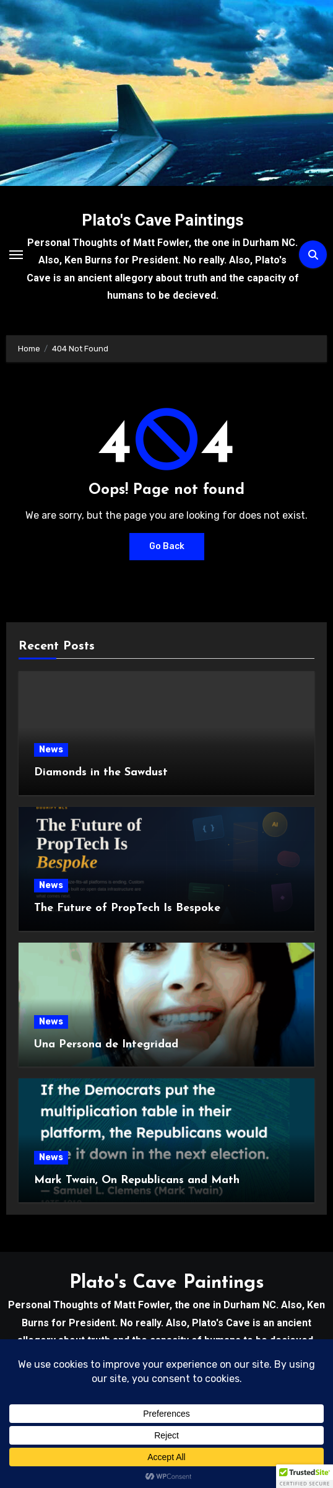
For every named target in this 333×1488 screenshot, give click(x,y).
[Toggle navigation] (16, 254)
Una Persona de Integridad (106, 1044)
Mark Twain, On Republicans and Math (137, 1180)
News (51, 749)
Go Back (166, 546)
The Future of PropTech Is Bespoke (127, 908)
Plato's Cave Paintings (163, 220)
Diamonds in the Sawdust (101, 772)
